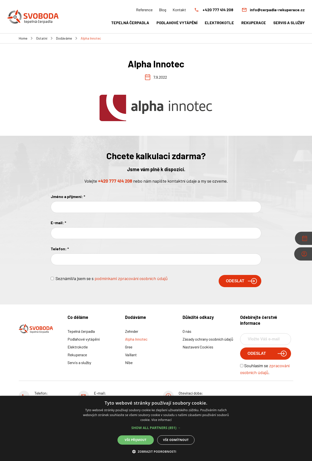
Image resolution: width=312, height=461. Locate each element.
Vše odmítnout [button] (176, 440)
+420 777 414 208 (115, 181)
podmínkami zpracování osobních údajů (131, 278)
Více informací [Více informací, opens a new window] (161, 420)
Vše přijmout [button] (135, 440)
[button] (156, 427)
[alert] (156, 428)
